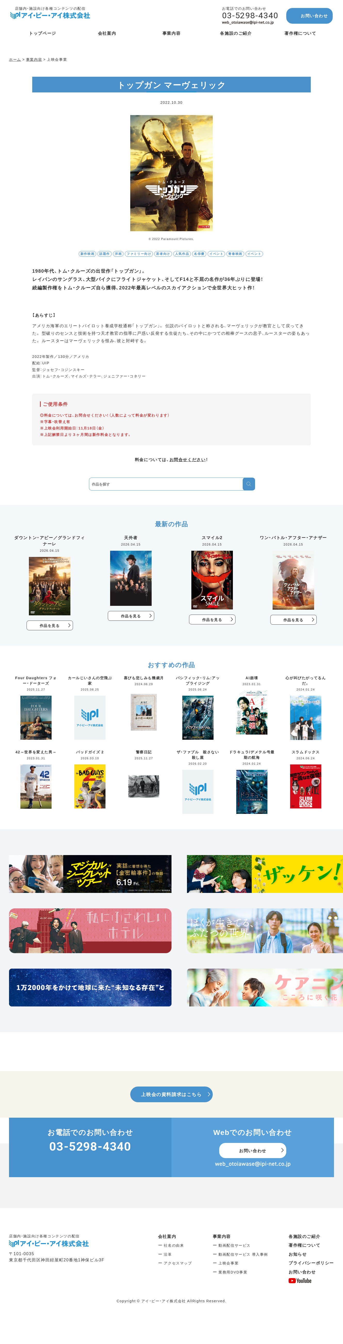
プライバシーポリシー (311, 1263)
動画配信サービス (234, 1245)
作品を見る (50, 625)
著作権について (304, 1245)
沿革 (168, 1254)
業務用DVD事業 (232, 1271)
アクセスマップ (178, 1262)
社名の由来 (174, 1245)
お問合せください (187, 459)
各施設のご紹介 (304, 1236)
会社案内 (167, 1236)
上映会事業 (228, 1262)
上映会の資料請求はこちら (171, 1094)
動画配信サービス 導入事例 (243, 1254)
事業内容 (222, 1236)
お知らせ (298, 1254)
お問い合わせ (314, 15)
